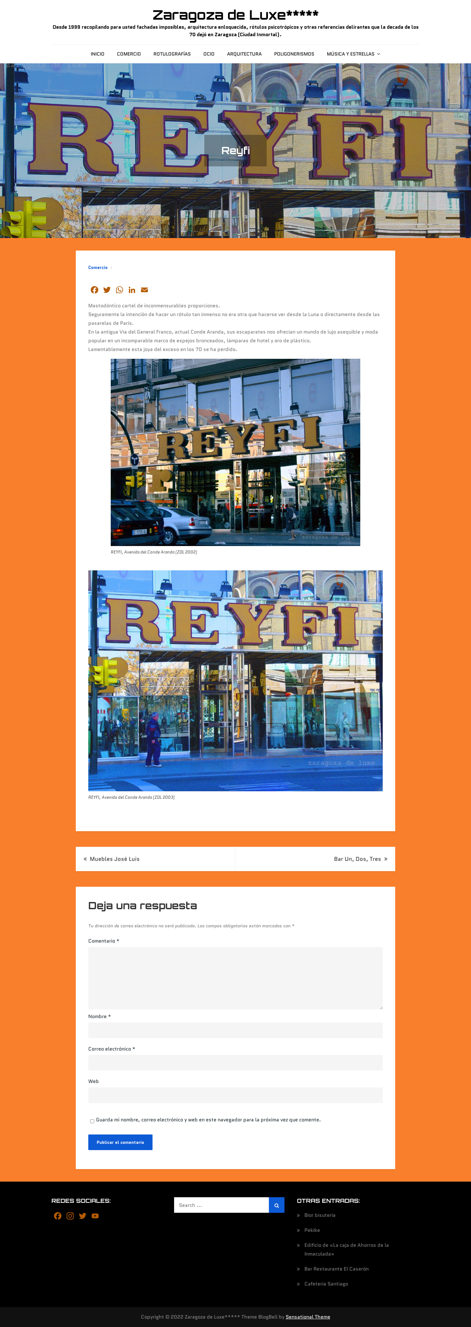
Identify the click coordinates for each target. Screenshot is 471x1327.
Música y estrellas (351, 54)
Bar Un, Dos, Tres (357, 859)
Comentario (103, 940)
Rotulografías (172, 54)
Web (93, 1081)
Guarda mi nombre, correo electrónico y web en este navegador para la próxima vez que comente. (208, 1119)
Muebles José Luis (115, 859)
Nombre (99, 1016)
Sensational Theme (308, 1316)
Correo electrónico (111, 1048)
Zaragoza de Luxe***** (236, 15)
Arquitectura (244, 54)
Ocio (209, 54)
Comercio (129, 54)
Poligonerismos (294, 54)
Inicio (97, 54)
